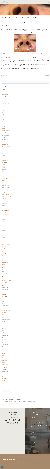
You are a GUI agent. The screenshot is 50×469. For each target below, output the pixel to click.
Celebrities (4, 128)
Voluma (3, 382)
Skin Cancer (4, 339)
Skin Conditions (4, 342)
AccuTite (3, 89)
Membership (4, 267)
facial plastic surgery (5, 189)
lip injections (4, 253)
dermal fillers (4, 153)
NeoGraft (3, 292)
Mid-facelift (4, 276)
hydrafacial (4, 224)
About (10, 456)
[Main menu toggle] (48, 2)
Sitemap (32, 462)
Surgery (3, 362)
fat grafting (4, 198)
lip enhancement (5, 249)
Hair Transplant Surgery (6, 214)
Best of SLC (4, 112)
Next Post (46, 75)
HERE (40, 68)
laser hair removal (5, 242)
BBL (3, 105)
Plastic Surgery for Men (6, 317)
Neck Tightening (5, 289)
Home (6, 456)
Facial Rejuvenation (5, 194)
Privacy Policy (22, 462)
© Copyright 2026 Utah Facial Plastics (8, 459)
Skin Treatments (5, 348)
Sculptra (3, 332)
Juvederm (3, 237)
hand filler (3, 219)
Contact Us (39, 456)
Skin (2, 337)
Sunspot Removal (5, 360)
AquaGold (4, 98)
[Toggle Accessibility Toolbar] (2, 467)
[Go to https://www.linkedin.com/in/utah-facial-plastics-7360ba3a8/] (46, 425)
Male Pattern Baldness (6, 262)
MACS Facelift (4, 258)
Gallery (29, 456)
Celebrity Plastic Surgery (6, 130)
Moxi (3, 285)
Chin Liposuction (5, 139)
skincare (3, 351)
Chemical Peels (4, 133)
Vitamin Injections (5, 378)
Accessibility (16, 462)
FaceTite (3, 180)
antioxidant (4, 96)
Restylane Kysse (5, 324)
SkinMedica (4, 355)
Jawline (3, 235)
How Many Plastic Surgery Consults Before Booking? (11, 399)
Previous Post (4, 75)
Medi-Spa (3, 264)
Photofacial (4, 312)
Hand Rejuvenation (5, 223)
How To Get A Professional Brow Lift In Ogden (10, 397)
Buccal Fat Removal (5, 124)
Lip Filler (3, 251)
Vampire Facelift (5, 371)
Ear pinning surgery (5, 160)
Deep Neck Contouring (6, 148)
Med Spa (18, 456)
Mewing (3, 271)
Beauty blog (4, 107)
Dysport (3, 158)
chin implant (4, 137)
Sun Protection (4, 358)
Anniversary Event (5, 94)
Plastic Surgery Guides (6, 319)
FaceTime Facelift (5, 178)
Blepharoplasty (4, 117)
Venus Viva (4, 373)
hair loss (3, 208)
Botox (3, 119)
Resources (34, 456)
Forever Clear (4, 203)
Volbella (3, 380)
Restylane (3, 323)
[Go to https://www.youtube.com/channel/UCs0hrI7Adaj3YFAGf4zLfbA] (41, 425)
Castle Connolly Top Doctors (7, 126)
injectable (3, 228)
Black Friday (4, 116)
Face (3, 171)
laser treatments (5, 246)
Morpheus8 (4, 283)
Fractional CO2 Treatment (6, 207)
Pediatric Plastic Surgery (6, 310)
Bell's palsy (4, 108)
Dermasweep (4, 157)
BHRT (3, 114)
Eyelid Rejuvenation (5, 167)
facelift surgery (4, 176)
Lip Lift (3, 255)
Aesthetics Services (5, 92)
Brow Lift (3, 123)
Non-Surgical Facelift (5, 298)
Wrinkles (3, 383)
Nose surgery (8, 19)
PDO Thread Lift (5, 308)
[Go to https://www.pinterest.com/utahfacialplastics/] (45, 425)
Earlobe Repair (4, 162)
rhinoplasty (18, 19)
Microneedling (4, 273)
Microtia (3, 274)
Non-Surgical (3, 19)
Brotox (3, 121)
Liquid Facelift (4, 257)
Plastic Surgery (13, 19)
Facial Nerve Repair (5, 185)
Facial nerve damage (5, 183)
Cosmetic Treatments (6, 146)
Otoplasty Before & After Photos (8, 307)
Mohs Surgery (4, 282)
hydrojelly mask (4, 226)
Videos (3, 376)
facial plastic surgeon (5, 187)
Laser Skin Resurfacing (6, 244)
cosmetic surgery (5, 144)
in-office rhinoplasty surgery (12, 22)
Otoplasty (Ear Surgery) (6, 305)
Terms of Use (27, 462)
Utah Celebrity (4, 369)
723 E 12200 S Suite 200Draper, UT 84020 (33, 425)
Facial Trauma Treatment (6, 196)
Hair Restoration (5, 212)
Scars (3, 330)
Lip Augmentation (5, 248)
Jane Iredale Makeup (5, 233)
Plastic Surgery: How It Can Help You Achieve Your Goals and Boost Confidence (16, 404)
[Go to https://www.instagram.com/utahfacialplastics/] (38, 425)
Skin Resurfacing (5, 346)
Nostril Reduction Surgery (6, 301)
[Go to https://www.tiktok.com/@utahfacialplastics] (43, 425)
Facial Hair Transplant (6, 182)
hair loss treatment (5, 210)
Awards (3, 101)
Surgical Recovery (5, 364)
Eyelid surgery (4, 169)
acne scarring (4, 91)
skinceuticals (4, 353)
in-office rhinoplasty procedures (8, 57)
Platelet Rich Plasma (5, 321)
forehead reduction (5, 201)
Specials (3, 357)
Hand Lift (3, 221)
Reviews (3, 326)
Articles (3, 99)
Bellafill (3, 110)
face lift (3, 173)
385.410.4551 (41, 422)
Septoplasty (4, 333)
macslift (3, 260)
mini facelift (4, 278)
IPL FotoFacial (4, 232)
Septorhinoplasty (24, 19)
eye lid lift (3, 164)
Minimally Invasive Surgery (6, 280)
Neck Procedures (5, 287)
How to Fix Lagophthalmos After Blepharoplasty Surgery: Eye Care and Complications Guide (18, 401)
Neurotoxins (4, 294)
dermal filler (4, 151)
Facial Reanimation (5, 192)
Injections (3, 230)
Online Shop (4, 303)
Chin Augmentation (5, 135)
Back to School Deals (6, 103)
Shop (43, 456)
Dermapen (4, 155)
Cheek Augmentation (5, 132)
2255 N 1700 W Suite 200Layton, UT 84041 (33, 435)
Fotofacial (4, 205)
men (3, 269)
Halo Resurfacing (5, 217)
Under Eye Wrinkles (5, 367)
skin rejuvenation (5, 344)
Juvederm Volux (5, 239)
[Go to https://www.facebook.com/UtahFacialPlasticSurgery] (40, 425)
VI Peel (3, 374)
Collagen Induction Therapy (7, 142)
